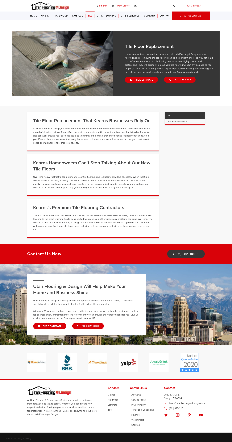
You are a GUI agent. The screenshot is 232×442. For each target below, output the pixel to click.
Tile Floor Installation (177, 121)
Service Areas (138, 399)
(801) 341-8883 (189, 5)
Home (33, 16)
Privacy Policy (138, 404)
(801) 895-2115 (173, 408)
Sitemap (135, 424)
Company (149, 16)
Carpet (45, 16)
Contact (165, 16)
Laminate (77, 16)
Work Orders (120, 5)
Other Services (130, 16)
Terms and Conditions (142, 409)
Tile (90, 16)
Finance (102, 5)
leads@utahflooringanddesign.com (184, 403)
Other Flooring (106, 16)
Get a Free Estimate (190, 16)
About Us (136, 394)
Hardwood (61, 16)
